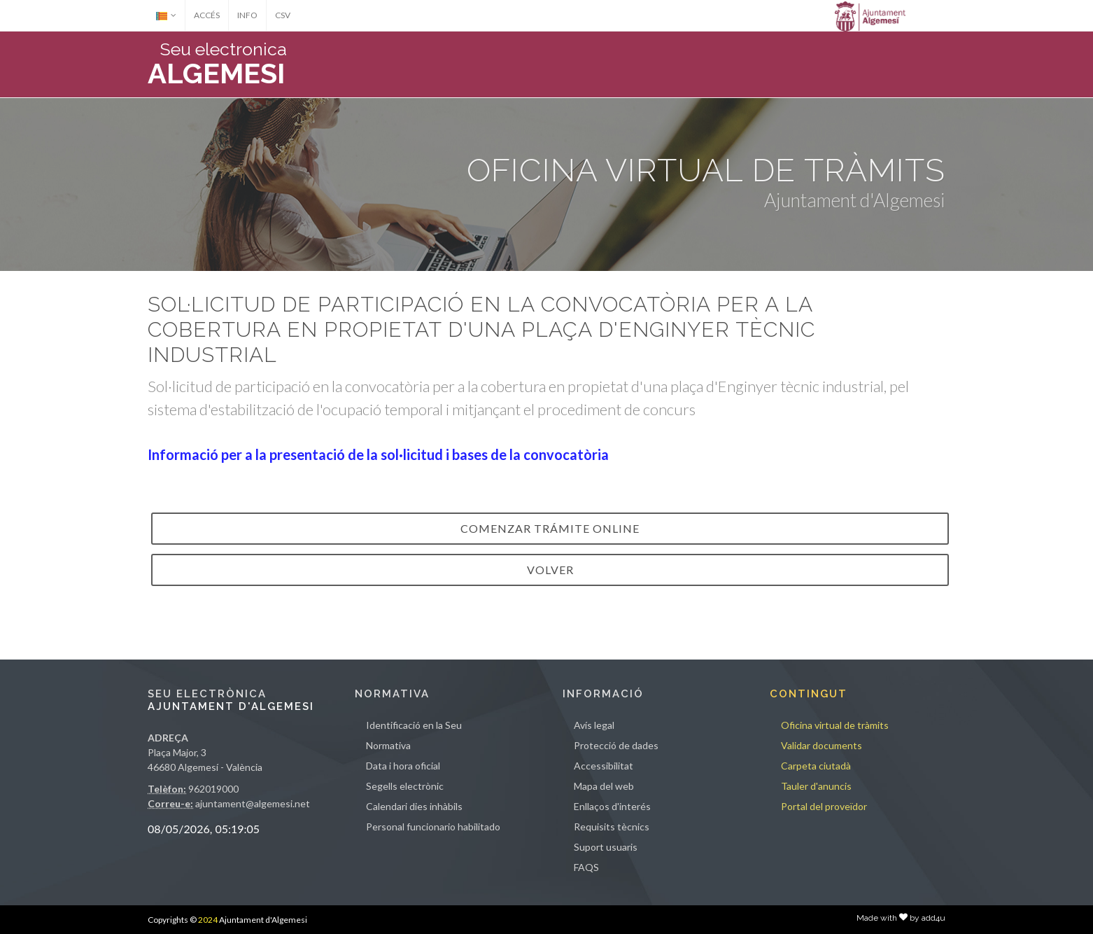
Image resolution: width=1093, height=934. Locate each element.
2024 (208, 919)
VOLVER (550, 569)
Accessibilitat (603, 766)
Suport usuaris (605, 847)
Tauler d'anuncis (816, 786)
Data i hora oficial (403, 766)
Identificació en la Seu (414, 725)
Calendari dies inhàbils (414, 806)
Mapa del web (604, 786)
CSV (282, 15)
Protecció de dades (616, 745)
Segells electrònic (405, 786)
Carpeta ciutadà (816, 766)
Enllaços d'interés (612, 806)
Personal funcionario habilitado (433, 826)
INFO (247, 15)
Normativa (388, 745)
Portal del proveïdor (824, 806)
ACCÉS (207, 15)
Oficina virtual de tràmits (835, 725)
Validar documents (821, 745)
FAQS (586, 867)
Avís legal (594, 725)
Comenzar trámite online (550, 528)
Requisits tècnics (611, 826)
